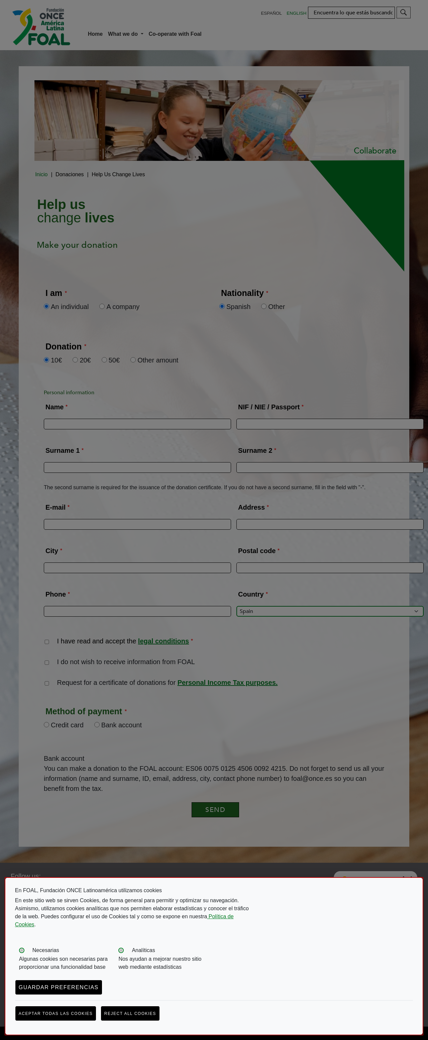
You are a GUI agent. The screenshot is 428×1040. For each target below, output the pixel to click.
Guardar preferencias (59, 987)
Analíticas (143, 950)
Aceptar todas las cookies (56, 1013)
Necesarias (45, 950)
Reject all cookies (130, 1013)
